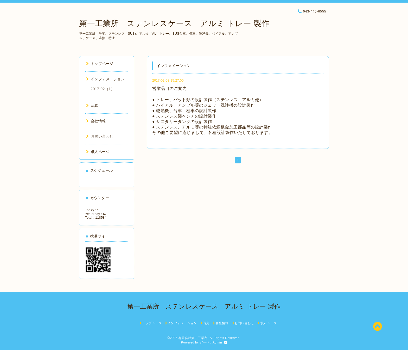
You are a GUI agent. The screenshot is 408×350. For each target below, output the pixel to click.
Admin (217, 342)
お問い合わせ (99, 136)
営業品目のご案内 (169, 88)
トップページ (99, 64)
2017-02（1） (102, 89)
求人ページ (98, 152)
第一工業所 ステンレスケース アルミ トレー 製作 (174, 23)
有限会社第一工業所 (193, 338)
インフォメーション (105, 79)
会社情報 (96, 121)
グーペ (205, 342)
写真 (92, 105)
